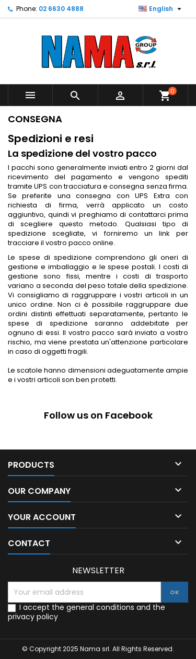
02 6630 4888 (61, 8)
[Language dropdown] (161, 9)
